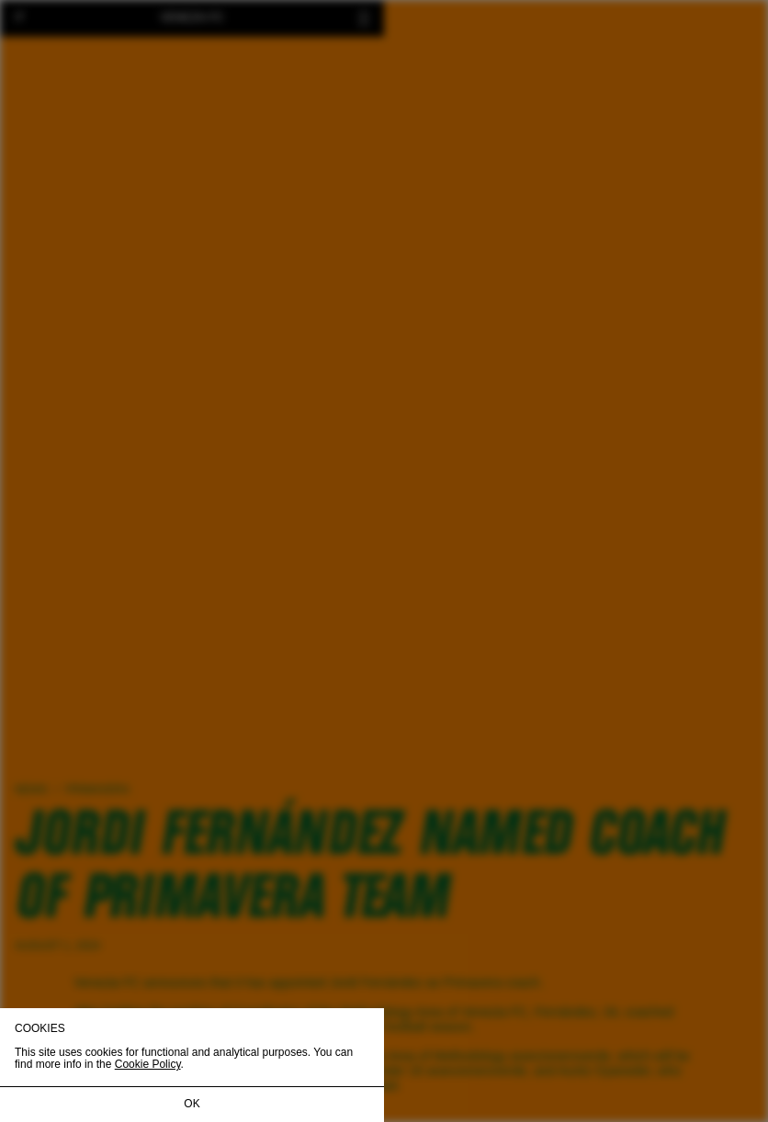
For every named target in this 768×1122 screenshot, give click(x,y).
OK (191, 1103)
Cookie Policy (148, 1064)
